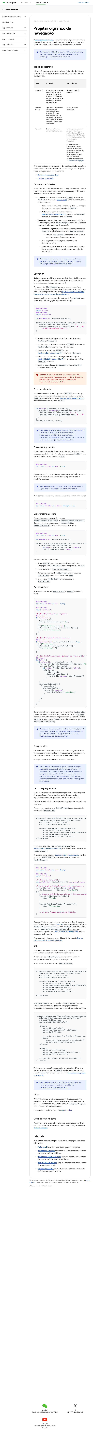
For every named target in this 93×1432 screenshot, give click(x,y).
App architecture (10, 10)
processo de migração (76, 161)
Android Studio (83, 2)
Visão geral (42, 1147)
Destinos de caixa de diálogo (48, 175)
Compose (59, 924)
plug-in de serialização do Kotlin (72, 292)
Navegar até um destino (51, 264)
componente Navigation (44, 40)
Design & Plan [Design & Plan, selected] (41, 2)
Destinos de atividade (45, 179)
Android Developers (39, 21)
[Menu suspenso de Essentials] (31, 2)
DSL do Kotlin (62, 200)
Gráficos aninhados (41, 1128)
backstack (78, 52)
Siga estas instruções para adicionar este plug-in (51, 294)
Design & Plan (52, 21)
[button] (12, 16)
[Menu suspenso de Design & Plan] (48, 2)
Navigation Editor (65, 1110)
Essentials (24, 2)
